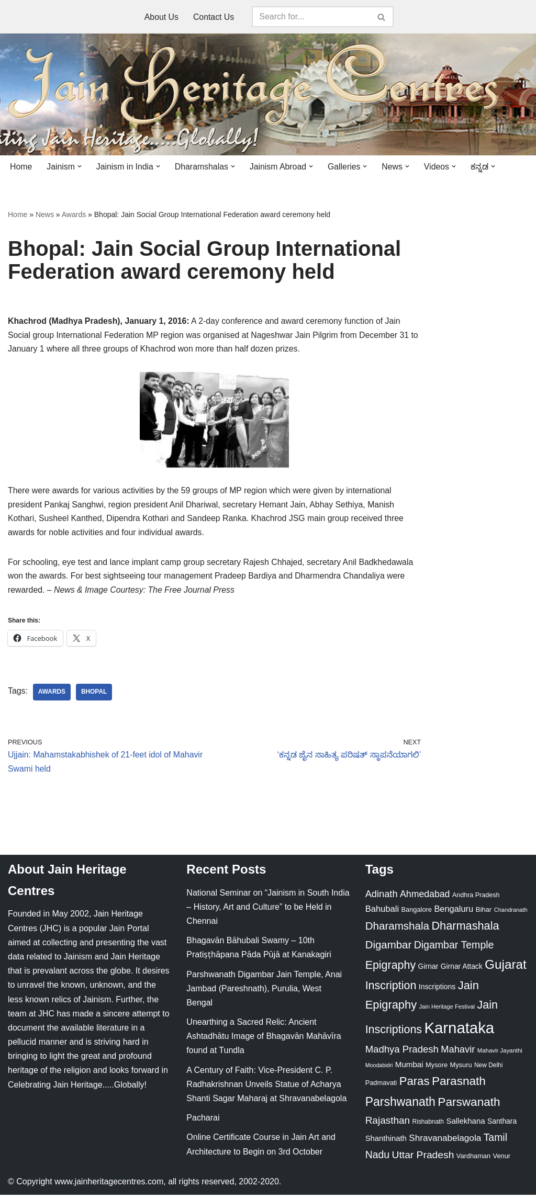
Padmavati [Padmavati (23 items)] (381, 1087)
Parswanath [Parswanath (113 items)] (469, 1106)
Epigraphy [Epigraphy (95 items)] (390, 969)
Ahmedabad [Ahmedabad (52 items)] (425, 898)
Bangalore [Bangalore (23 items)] (416, 914)
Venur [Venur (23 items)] (501, 1160)
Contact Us (213, 17)
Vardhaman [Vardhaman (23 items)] (473, 1160)
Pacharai (202, 1121)
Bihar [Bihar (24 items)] (484, 914)
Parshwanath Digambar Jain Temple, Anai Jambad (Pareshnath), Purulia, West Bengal (264, 992)
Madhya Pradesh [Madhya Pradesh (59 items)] (402, 1053)
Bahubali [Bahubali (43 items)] (382, 913)
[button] (80, 166)
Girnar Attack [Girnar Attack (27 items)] (462, 970)
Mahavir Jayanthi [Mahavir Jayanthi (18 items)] (499, 1054)
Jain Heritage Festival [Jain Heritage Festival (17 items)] (447, 1011)
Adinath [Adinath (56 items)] (381, 897)
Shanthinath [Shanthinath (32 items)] (386, 1142)
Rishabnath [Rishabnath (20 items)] (428, 1125)
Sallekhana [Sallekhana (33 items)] (465, 1125)
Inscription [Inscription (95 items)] (391, 989)
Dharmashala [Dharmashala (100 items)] (465, 929)
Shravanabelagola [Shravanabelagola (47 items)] (445, 1142)
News (45, 215)
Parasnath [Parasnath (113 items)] (459, 1085)
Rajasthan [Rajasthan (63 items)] (387, 1124)
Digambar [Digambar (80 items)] (388, 949)
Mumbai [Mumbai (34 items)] (409, 1068)
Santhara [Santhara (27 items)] (502, 1125)
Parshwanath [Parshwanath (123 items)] (400, 1106)
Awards (74, 215)
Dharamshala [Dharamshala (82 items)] (397, 930)
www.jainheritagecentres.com (108, 1185)
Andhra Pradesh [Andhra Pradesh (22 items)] (475, 899)
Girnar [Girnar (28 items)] (428, 970)
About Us (161, 17)
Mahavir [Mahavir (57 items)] (458, 1053)
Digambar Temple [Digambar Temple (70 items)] (454, 949)
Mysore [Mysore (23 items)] (437, 1069)
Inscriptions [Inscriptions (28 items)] (437, 991)
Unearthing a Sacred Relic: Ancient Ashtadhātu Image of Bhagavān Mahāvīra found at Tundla (263, 1040)
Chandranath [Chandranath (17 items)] (511, 914)
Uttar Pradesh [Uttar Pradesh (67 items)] (423, 1158)
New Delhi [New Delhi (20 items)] (488, 1069)
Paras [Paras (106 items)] (414, 1085)
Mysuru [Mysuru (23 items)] (461, 1069)
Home (21, 166)
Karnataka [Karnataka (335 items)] (459, 1031)
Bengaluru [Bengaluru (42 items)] (453, 913)
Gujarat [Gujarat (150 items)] (506, 969)
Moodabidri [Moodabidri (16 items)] (379, 1069)
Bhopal (95, 695)
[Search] (311, 16)
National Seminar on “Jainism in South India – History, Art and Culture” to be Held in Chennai (267, 911)
